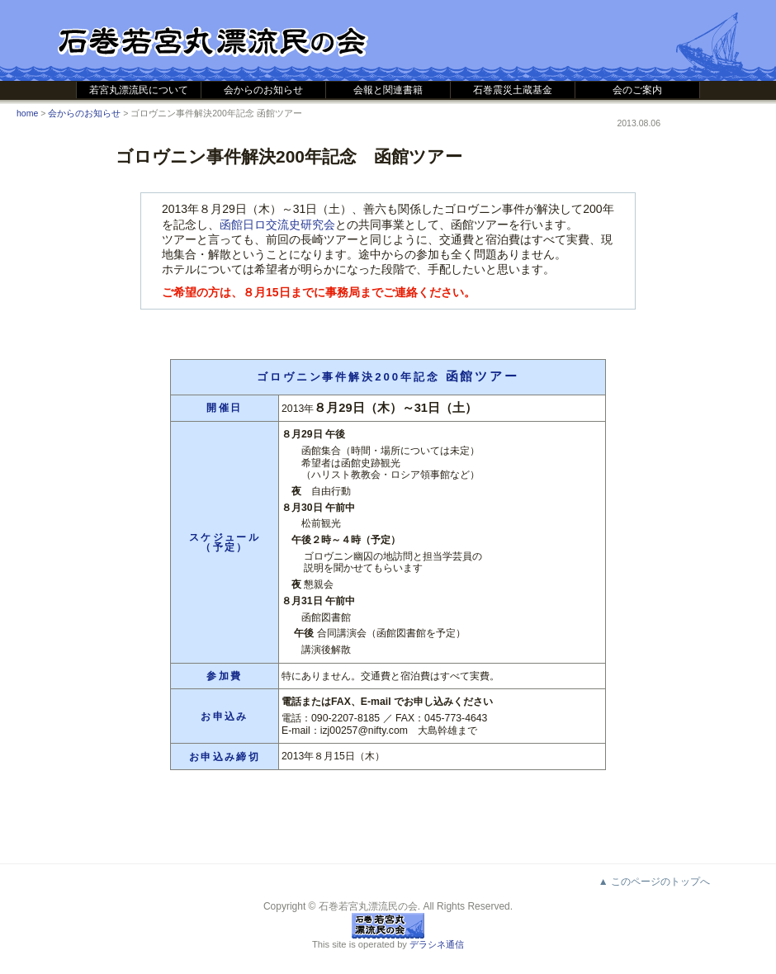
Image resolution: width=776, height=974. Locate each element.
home (27, 113)
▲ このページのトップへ (654, 881)
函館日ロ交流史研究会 (277, 224)
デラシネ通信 (436, 944)
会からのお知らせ (263, 90)
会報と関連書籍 (388, 90)
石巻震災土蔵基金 (512, 90)
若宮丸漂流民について (138, 90)
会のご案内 (637, 90)
